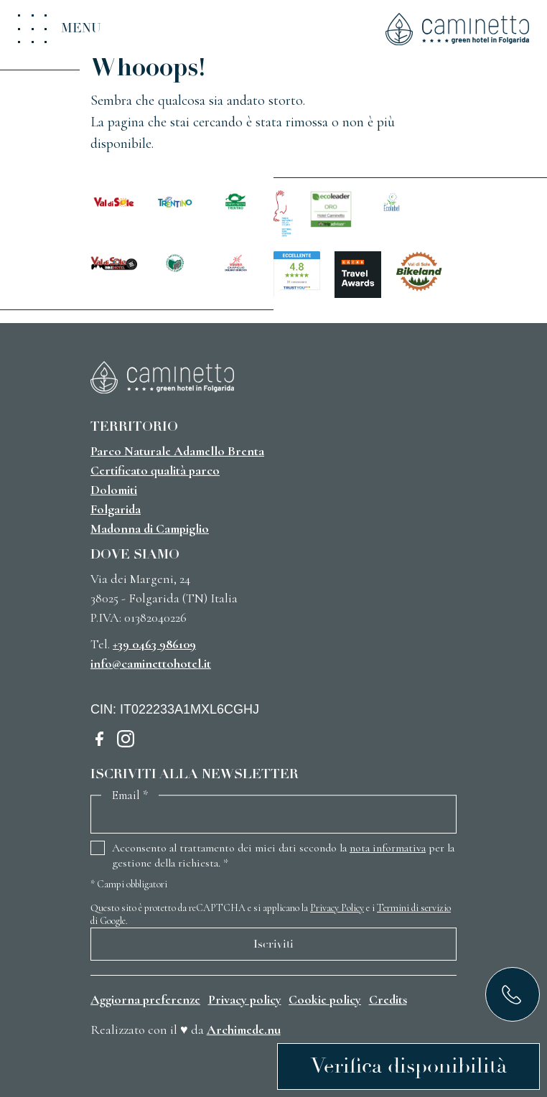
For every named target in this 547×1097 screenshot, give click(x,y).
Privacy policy (244, 999)
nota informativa (388, 848)
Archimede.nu (244, 1029)
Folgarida (115, 509)
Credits (388, 999)
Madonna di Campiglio (149, 528)
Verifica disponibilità (409, 1066)
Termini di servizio (414, 908)
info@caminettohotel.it (150, 663)
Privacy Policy (337, 908)
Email (130, 795)
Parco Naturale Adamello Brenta (177, 451)
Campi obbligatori (128, 884)
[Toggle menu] (59, 28)
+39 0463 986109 (154, 644)
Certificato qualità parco (155, 470)
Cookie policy (325, 999)
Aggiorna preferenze (145, 999)
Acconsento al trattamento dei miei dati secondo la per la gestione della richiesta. (283, 855)
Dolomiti (113, 490)
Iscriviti (273, 944)
